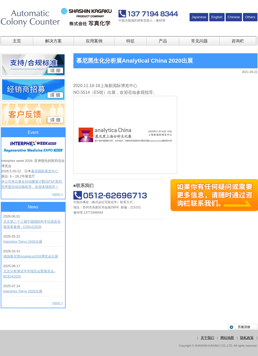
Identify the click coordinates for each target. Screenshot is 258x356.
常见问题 (199, 41)
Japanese (199, 17)
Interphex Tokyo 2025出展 (22, 291)
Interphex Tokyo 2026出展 (22, 241)
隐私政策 (247, 338)
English (216, 17)
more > (57, 194)
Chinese (234, 17)
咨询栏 (238, 41)
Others (250, 17)
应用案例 (94, 41)
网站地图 (227, 338)
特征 (130, 41)
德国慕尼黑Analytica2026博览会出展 (30, 256)
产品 (163, 41)
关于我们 (207, 338)
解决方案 (53, 41)
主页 (17, 41)
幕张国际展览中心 (44, 171)
